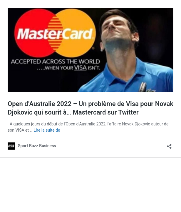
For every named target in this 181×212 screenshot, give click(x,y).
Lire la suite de (46, 130)
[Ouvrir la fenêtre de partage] (169, 144)
